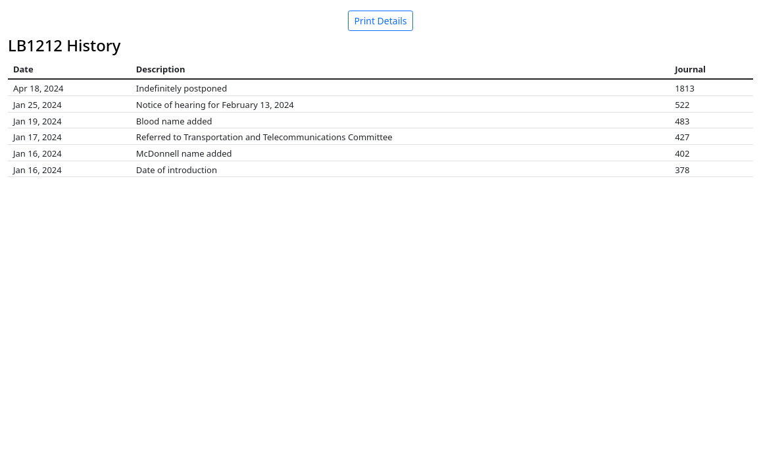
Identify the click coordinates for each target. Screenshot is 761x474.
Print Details (380, 20)
